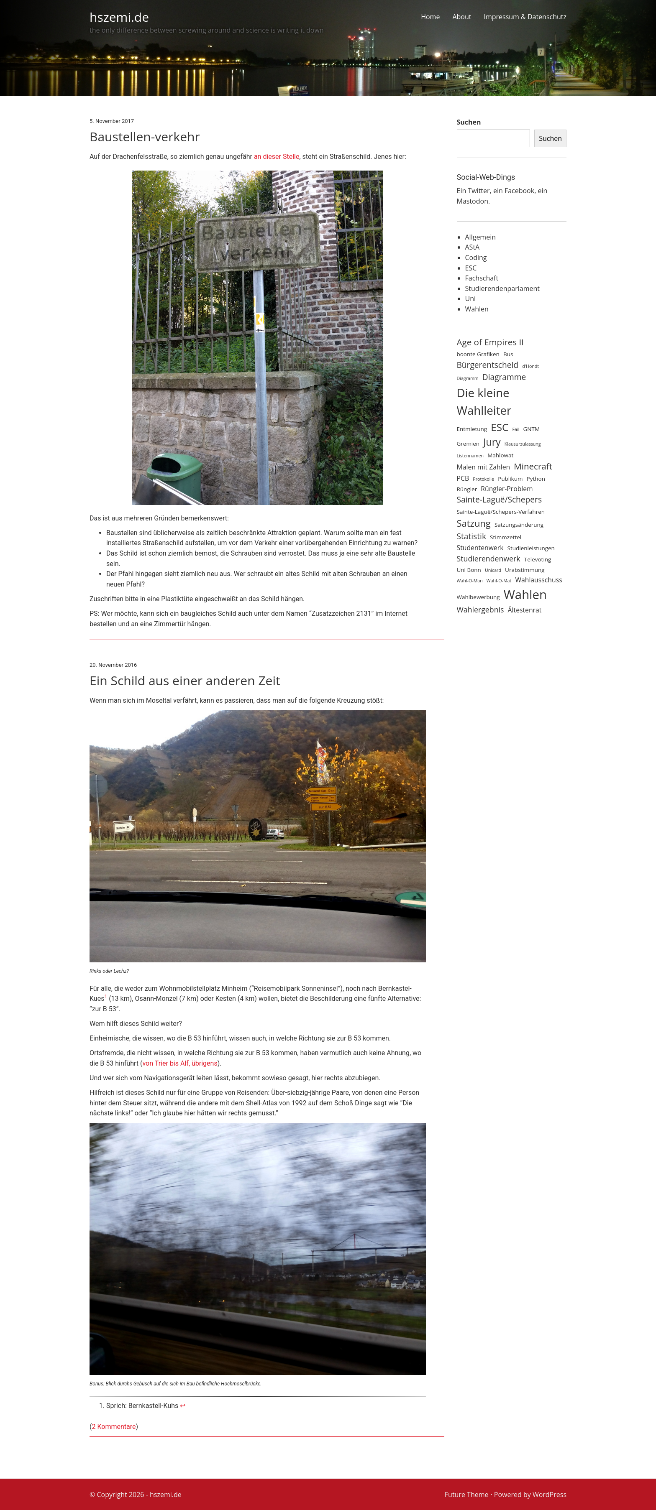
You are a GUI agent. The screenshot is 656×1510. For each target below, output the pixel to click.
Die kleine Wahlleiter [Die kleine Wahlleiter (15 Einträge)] (484, 401)
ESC (471, 268)
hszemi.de (119, 17)
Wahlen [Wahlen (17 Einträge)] (525, 594)
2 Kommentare (114, 1427)
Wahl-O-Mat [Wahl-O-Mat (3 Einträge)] (499, 581)
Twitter (478, 190)
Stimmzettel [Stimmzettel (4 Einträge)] (505, 537)
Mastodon (472, 201)
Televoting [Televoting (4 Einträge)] (537, 559)
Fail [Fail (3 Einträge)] (516, 429)
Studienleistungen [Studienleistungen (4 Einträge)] (531, 548)
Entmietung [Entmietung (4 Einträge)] (472, 429)
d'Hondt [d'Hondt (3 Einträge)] (530, 366)
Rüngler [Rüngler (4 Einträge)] (467, 489)
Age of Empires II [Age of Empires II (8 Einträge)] (490, 342)
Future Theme (467, 1494)
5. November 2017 (112, 121)
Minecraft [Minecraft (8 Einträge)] (533, 466)
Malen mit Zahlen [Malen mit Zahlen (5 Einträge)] (483, 467)
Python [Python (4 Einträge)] (536, 478)
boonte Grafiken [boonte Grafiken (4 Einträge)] (478, 354)
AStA (472, 247)
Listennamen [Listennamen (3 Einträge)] (470, 456)
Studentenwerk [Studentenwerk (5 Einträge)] (480, 547)
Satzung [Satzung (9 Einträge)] (474, 523)
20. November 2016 (113, 665)
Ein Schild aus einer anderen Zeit (185, 680)
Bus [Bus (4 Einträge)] (508, 354)
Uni (470, 298)
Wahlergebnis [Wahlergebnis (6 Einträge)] (480, 610)
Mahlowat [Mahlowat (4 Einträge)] (500, 455)
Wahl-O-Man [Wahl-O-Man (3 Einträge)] (470, 581)
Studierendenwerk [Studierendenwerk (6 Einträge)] (488, 558)
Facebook (519, 190)
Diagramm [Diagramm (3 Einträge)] (468, 378)
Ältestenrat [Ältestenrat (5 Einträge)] (525, 610)
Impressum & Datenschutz (525, 16)
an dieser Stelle (277, 157)
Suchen (469, 122)
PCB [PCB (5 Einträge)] (463, 478)
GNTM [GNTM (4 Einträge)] (531, 429)
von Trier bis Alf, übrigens (179, 1063)
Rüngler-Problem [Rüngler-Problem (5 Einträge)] (507, 488)
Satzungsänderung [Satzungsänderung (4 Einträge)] (519, 524)
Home (430, 16)
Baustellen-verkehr (145, 136)
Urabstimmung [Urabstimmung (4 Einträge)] (525, 570)
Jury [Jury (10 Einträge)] (491, 442)
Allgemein (480, 237)
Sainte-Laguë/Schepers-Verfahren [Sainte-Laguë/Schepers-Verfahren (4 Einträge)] (501, 511)
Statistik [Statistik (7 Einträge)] (471, 536)
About (461, 16)
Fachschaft (482, 278)
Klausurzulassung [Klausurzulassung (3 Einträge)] (523, 444)
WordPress (549, 1494)
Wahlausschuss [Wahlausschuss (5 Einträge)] (538, 579)
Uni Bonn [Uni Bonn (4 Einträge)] (469, 570)
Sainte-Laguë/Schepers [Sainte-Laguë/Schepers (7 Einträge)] (499, 499)
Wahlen (477, 309)
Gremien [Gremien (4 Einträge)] (468, 443)
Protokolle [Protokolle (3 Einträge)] (483, 479)
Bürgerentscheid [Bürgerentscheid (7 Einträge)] (488, 365)
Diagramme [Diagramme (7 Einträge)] (504, 377)
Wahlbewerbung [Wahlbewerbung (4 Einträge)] (478, 597)
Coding (476, 257)
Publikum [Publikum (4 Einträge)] (510, 478)
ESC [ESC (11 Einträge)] (499, 427)
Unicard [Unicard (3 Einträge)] (493, 570)
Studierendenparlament (502, 288)
